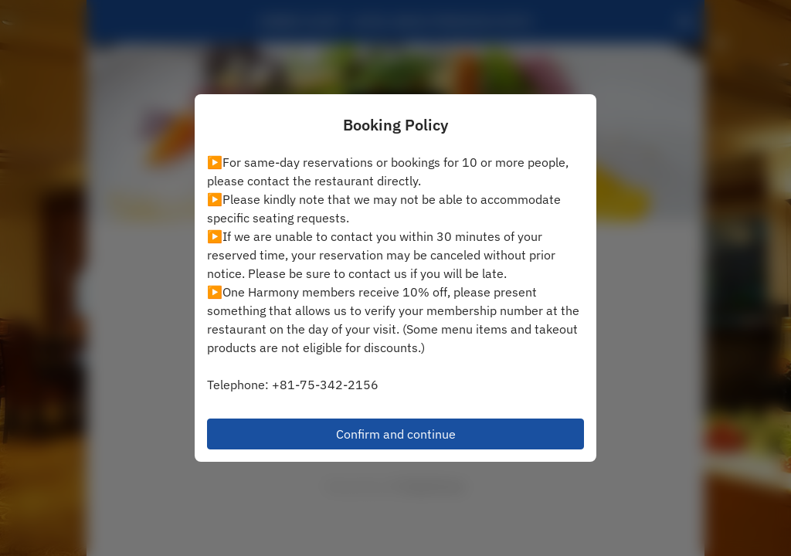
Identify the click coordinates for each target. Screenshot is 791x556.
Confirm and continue (396, 434)
